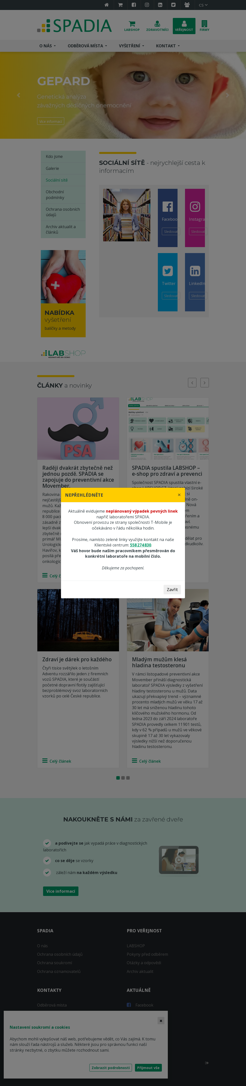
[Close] (179, 495)
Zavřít (172, 589)
